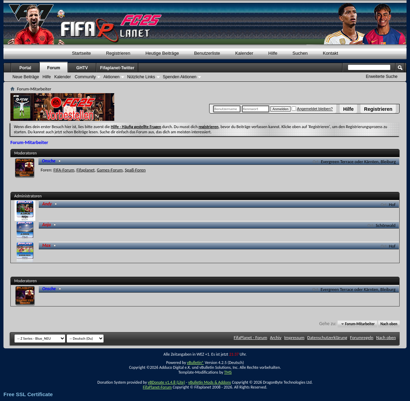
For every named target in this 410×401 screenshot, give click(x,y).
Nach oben (388, 324)
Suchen (300, 53)
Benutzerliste (207, 53)
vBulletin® (195, 362)
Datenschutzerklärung (327, 337)
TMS (228, 372)
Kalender (244, 53)
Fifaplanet (86, 169)
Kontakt (330, 53)
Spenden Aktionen (179, 76)
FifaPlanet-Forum (157, 387)
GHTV (82, 67)
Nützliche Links (141, 76)
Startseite (81, 53)
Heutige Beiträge (162, 53)
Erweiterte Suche (382, 76)
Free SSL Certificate (28, 394)
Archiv (276, 337)
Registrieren (378, 109)
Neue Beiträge (25, 76)
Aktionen (111, 76)
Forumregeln (362, 337)
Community (85, 76)
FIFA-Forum (63, 169)
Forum (53, 67)
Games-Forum (110, 169)
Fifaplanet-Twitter (117, 67)
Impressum (294, 337)
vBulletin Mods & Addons (209, 382)
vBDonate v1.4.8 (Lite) (166, 382)
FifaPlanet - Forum (250, 337)
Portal (25, 67)
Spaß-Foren (135, 169)
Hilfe (348, 109)
